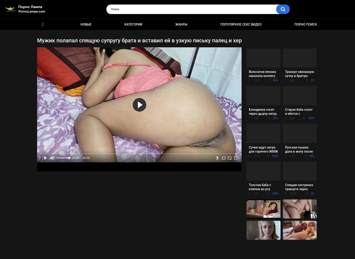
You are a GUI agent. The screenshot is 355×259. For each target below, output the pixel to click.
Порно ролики (42, 24)
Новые (85, 24)
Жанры (181, 24)
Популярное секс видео (241, 24)
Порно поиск (306, 24)
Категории (133, 24)
